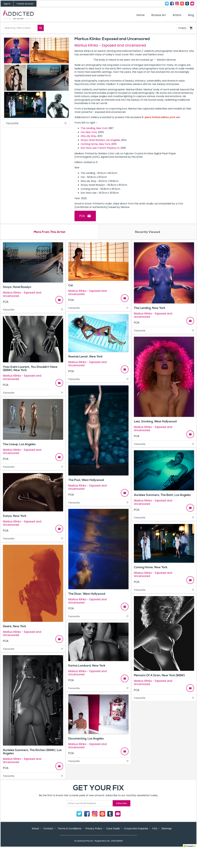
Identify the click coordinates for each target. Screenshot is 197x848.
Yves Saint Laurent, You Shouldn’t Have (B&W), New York (30, 368)
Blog (191, 15)
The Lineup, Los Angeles (19, 444)
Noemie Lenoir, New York (85, 357)
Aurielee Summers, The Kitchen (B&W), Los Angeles (32, 752)
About (35, 829)
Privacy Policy (93, 829)
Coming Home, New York (95, 144)
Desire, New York (14, 626)
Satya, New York (14, 516)
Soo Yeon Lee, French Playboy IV (100, 148)
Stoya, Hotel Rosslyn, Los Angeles (100, 140)
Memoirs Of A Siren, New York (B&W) (159, 676)
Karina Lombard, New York (86, 666)
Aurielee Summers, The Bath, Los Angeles (162, 495)
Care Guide (113, 829)
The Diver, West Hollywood (86, 594)
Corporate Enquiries (136, 829)
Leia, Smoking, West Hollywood (155, 422)
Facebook (172, 3)
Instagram (177, 3)
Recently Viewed (147, 232)
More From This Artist (49, 232)
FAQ (154, 829)
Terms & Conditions (69, 829)
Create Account (25, 3)
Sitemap (166, 829)
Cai (70, 285)
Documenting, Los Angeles (86, 739)
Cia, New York (89, 132)
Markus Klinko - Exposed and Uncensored (110, 45)
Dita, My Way (88, 136)
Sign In (7, 3)
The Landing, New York (94, 128)
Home (141, 15)
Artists (177, 15)
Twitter (167, 3)
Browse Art (158, 15)
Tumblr (187, 3)
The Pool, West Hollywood (86, 480)
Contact (192, 3)
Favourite (36, 123)
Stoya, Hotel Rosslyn (17, 287)
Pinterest (182, 3)
